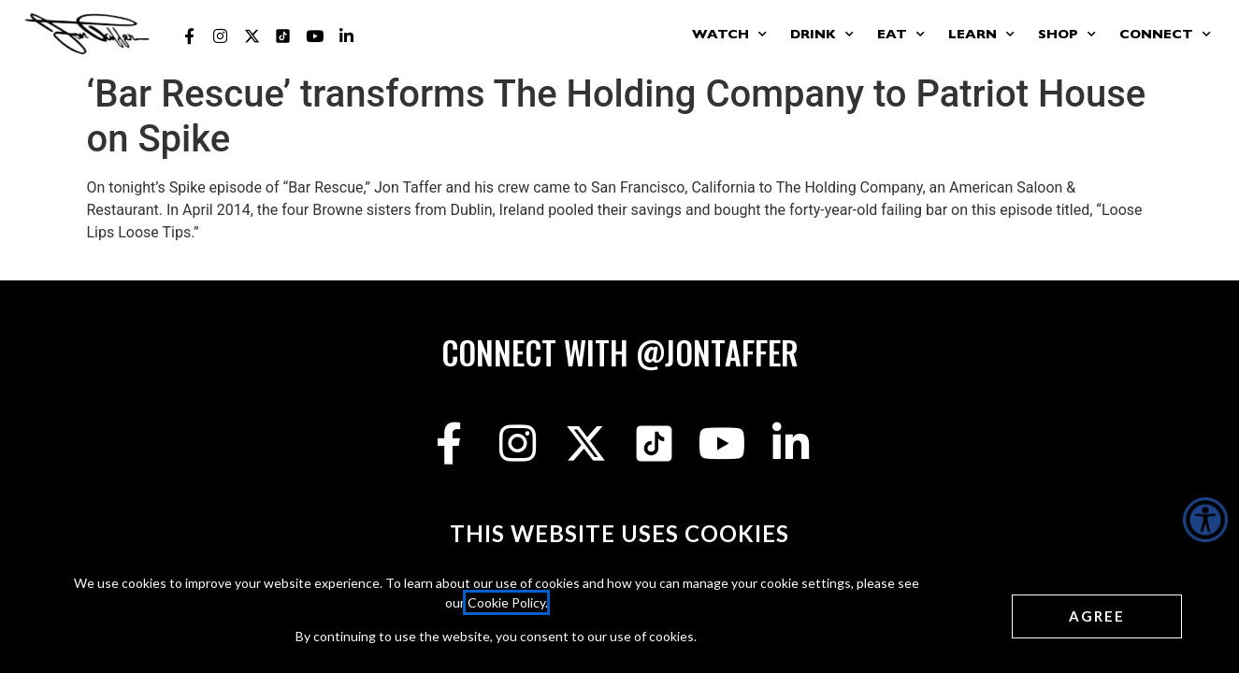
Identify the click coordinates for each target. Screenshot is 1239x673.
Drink (822, 35)
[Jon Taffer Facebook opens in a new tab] (189, 36)
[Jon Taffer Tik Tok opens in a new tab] (283, 36)
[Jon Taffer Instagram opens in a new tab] (221, 36)
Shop (1067, 35)
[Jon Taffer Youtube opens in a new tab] (315, 36)
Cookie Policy (506, 602)
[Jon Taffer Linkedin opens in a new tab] (346, 36)
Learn (981, 35)
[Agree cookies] (1097, 616)
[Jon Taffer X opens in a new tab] (252, 36)
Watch (729, 35)
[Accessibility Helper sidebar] (1205, 519)
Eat (901, 35)
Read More (123, 255)
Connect (1165, 35)
